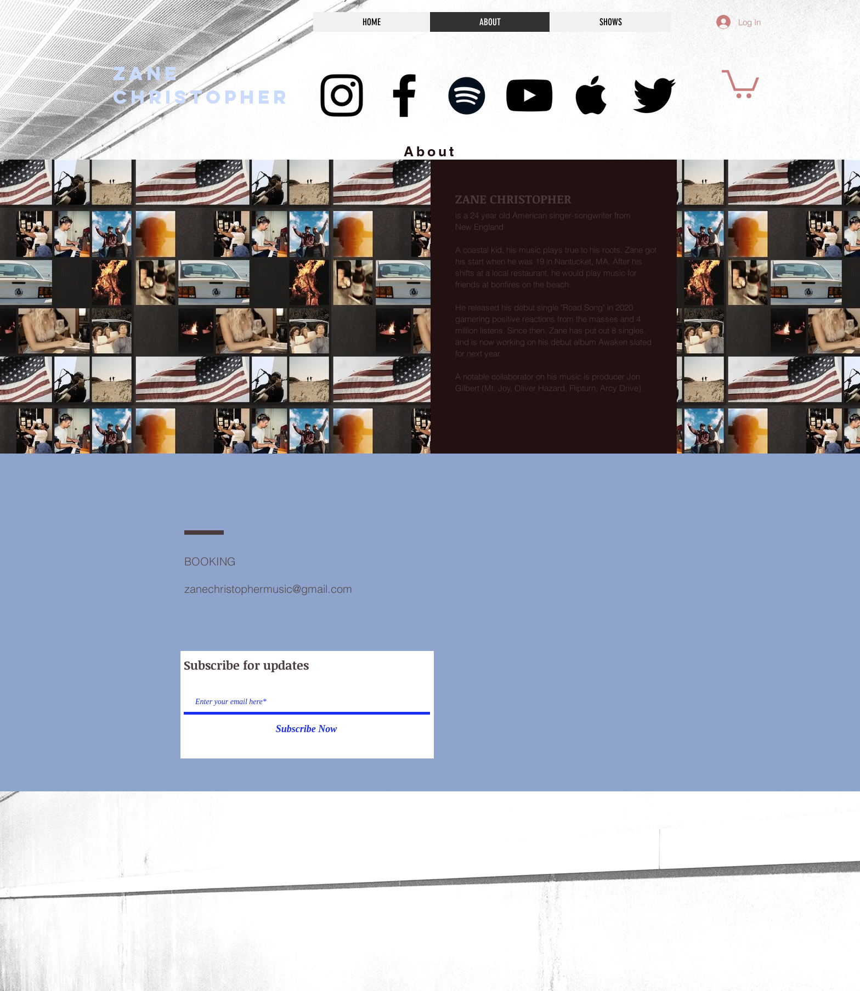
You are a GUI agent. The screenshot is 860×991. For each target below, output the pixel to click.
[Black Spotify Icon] (466, 95)
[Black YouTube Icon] (529, 95)
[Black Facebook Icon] (404, 95)
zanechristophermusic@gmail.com (268, 589)
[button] (740, 82)
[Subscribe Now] (306, 729)
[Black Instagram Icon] (341, 95)
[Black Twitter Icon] (654, 95)
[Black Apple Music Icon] (591, 95)
